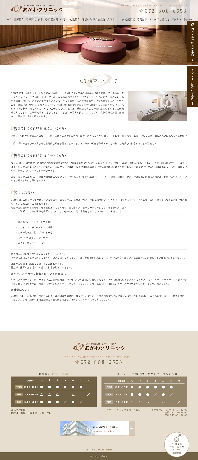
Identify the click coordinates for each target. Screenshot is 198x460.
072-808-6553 (166, 11)
